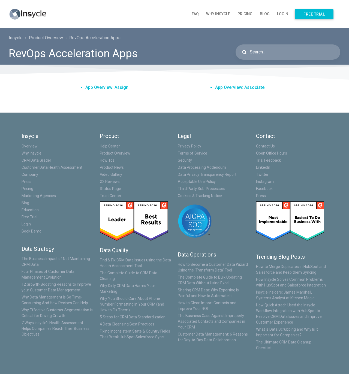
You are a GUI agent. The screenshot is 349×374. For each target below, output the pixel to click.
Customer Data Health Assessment (52, 167)
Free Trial (314, 14)
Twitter (262, 174)
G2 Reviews (110, 181)
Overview (30, 146)
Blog (265, 14)
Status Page (110, 188)
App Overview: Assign (106, 87)
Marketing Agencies (39, 196)
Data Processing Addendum (202, 167)
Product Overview (46, 37)
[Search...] (288, 52)
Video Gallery (111, 174)
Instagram (265, 181)
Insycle (16, 37)
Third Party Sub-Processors (201, 188)
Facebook (264, 188)
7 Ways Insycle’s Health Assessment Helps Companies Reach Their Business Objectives (55, 328)
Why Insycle (218, 14)
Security (185, 160)
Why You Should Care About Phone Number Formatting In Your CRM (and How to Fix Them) (132, 304)
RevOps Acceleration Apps (95, 37)
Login (282, 14)
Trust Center (110, 196)
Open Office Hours (271, 153)
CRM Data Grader (36, 160)
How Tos (107, 160)
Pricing (244, 14)
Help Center (110, 146)
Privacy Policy (189, 146)
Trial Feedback (268, 160)
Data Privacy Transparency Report (207, 174)
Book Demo (31, 231)
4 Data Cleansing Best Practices (127, 324)
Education (30, 210)
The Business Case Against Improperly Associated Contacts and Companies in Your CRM (211, 321)
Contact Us (265, 146)
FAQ (195, 14)
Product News (112, 167)
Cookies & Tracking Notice (200, 196)
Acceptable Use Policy (197, 181)
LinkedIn (263, 167)
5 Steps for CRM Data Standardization (133, 317)
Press (26, 181)
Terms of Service (192, 153)
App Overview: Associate (239, 87)
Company (30, 174)
